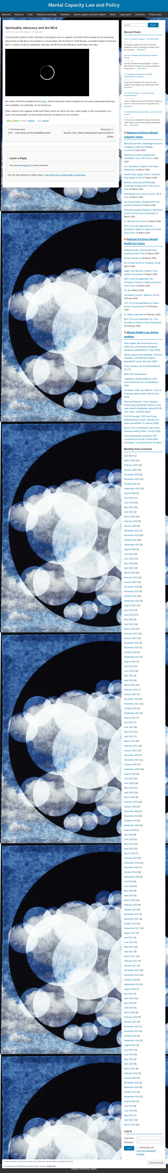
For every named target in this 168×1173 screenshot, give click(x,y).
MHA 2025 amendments (135, 374)
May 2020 (128, 788)
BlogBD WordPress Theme (83, 1169)
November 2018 (131, 867)
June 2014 (129, 1111)
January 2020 (130, 807)
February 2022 (131, 690)
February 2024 (131, 577)
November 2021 (131, 704)
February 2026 (131, 465)
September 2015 (132, 1040)
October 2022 (130, 652)
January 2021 (130, 750)
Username (129, 1138)
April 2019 (129, 849)
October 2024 (130, 540)
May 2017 (128, 947)
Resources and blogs (46, 14)
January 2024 (130, 582)
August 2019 (130, 830)
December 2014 (131, 1083)
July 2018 (128, 881)
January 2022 (130, 694)
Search (153, 25)
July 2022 (128, 666)
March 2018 (129, 900)
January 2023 (130, 638)
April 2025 (129, 512)
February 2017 (131, 961)
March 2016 (129, 1012)
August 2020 (130, 774)
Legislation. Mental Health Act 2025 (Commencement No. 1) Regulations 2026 (141, 382)
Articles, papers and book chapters (90, 14)
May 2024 (128, 563)
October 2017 (130, 924)
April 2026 (129, 456)
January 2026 (130, 470)
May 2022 (128, 676)
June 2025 (129, 502)
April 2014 (129, 1120)
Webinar (31, 121)
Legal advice (125, 14)
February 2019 (131, 858)
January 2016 (130, 1022)
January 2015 (130, 1078)
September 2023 (132, 601)
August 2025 (130, 493)
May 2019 (128, 844)
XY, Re (127, 290)
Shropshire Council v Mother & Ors (140, 295)
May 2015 (128, 1059)
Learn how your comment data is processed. (65, 175)
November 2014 (131, 1087)
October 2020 (130, 764)
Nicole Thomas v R (133, 258)
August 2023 (130, 605)
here (44, 101)
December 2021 (131, 699)
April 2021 (129, 736)
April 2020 (129, 793)
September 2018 (132, 877)
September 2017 (132, 928)
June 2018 (129, 886)
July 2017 (128, 937)
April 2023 (129, 624)
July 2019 (128, 835)
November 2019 (131, 816)
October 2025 (130, 484)
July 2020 (128, 778)
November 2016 (131, 975)
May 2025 (128, 507)
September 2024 (132, 545)
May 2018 (128, 891)
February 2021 (131, 746)
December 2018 (131, 863)
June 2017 (129, 942)
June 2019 (129, 839)
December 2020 (131, 755)
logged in (26, 165)
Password (128, 1142)
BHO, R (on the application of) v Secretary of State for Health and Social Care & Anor (142, 229)
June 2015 (129, 1054)
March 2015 (129, 1068)
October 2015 (130, 1036)
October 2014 (130, 1092)
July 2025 (128, 498)
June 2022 (129, 671)
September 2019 (132, 825)
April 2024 (129, 568)
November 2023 (131, 591)
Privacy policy (155, 14)
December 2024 (131, 531)
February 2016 (131, 1017)
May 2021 (128, 732)
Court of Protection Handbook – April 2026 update (141, 39)
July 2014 (128, 1106)
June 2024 (129, 559)
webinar (45, 121)
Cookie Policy (51, 1166)
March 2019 (129, 853)
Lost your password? (146, 1151)
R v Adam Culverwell (133, 314)
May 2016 (128, 1003)
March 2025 (129, 517)
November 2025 (131, 479)
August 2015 (130, 1045)
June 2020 (129, 783)
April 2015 (129, 1064)
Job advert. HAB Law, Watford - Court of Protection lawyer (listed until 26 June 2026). (142, 393)
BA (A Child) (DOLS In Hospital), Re (140, 263)
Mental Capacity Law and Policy (84, 5)
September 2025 (132, 488)
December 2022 (131, 643)
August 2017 (130, 933)
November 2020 (131, 760)
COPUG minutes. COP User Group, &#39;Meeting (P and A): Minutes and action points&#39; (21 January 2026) (141, 419)
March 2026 (129, 460)
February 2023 (131, 633)
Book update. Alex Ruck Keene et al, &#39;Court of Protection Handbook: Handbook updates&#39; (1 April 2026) (142, 346)
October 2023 (130, 596)
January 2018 (130, 909)
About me (19, 14)
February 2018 (131, 905)
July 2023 (128, 610)
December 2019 (131, 811)
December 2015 (131, 1026)
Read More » (141, 50)
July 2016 (128, 994)
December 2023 (131, 587)
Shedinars (65, 14)
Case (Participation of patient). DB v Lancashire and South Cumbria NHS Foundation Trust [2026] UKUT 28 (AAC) (143, 439)
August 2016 (130, 989)
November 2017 (131, 919)
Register (141, 1154)
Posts (30, 14)
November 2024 (131, 535)
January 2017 (130, 966)
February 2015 (131, 1073)
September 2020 (132, 769)
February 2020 (131, 802)
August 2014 (130, 1101)
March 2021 (129, 741)
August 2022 (130, 661)
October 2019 (130, 820)
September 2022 (132, 657)
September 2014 (132, 1096)
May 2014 (128, 1115)
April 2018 (129, 895)
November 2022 (131, 647)
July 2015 (128, 1050)
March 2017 (129, 956)
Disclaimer (140, 14)
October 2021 (130, 708)
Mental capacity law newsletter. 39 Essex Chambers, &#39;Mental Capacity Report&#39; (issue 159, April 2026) (143, 358)
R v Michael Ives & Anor (135, 221)
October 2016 (130, 980)
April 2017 (129, 952)
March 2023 (129, 629)
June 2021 (129, 727)
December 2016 (131, 970)
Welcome (6, 14)
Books (113, 14)
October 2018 (130, 872)
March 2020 (129, 797)
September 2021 (132, 713)
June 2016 (129, 998)
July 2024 (128, 554)
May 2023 (128, 619)
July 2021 (128, 722)
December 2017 (131, 914)
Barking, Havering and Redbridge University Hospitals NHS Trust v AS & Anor (142, 185)
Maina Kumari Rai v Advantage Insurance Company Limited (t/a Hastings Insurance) (143, 146)
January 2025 (130, 526)
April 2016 (129, 1008)
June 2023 (129, 615)
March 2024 (129, 573)
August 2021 (130, 718)
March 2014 (129, 1125)
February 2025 (131, 521)
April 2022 (129, 680)
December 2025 (131, 474)
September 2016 (132, 984)
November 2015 (131, 1031)
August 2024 (130, 549)
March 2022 (129, 685)
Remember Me (147, 1147)
